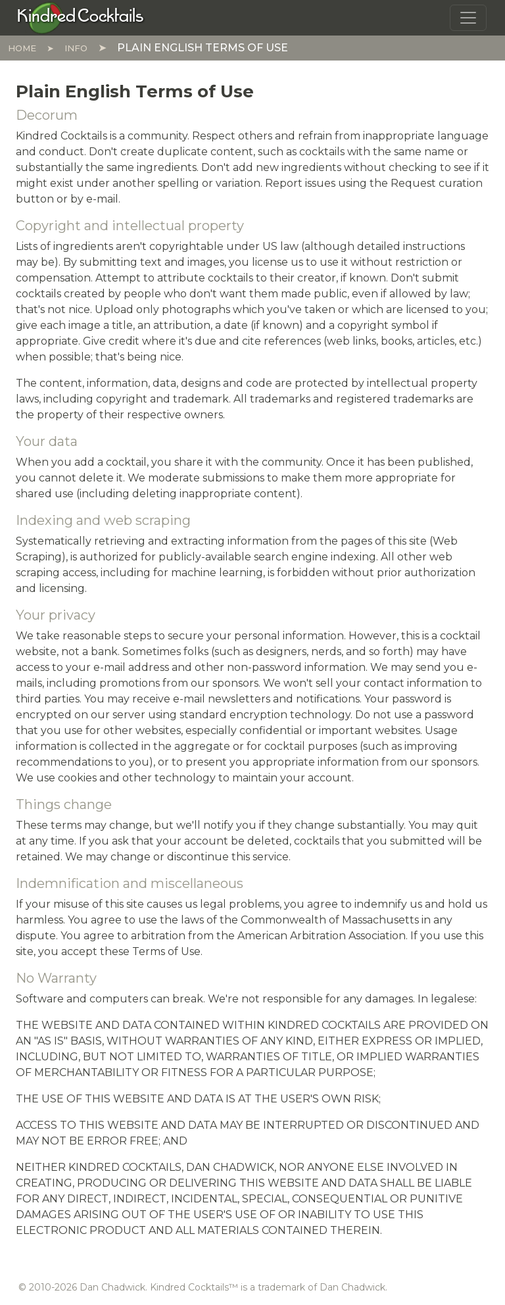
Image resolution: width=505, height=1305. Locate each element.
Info (75, 48)
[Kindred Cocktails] (80, 17)
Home (22, 48)
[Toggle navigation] (468, 18)
